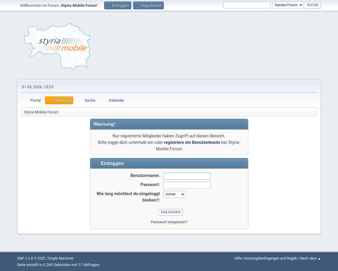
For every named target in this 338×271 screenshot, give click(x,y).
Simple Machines (60, 258)
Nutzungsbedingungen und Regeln (270, 258)
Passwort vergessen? (169, 222)
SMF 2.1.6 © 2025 (31, 258)
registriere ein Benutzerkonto (192, 142)
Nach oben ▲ (310, 258)
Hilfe (238, 258)
